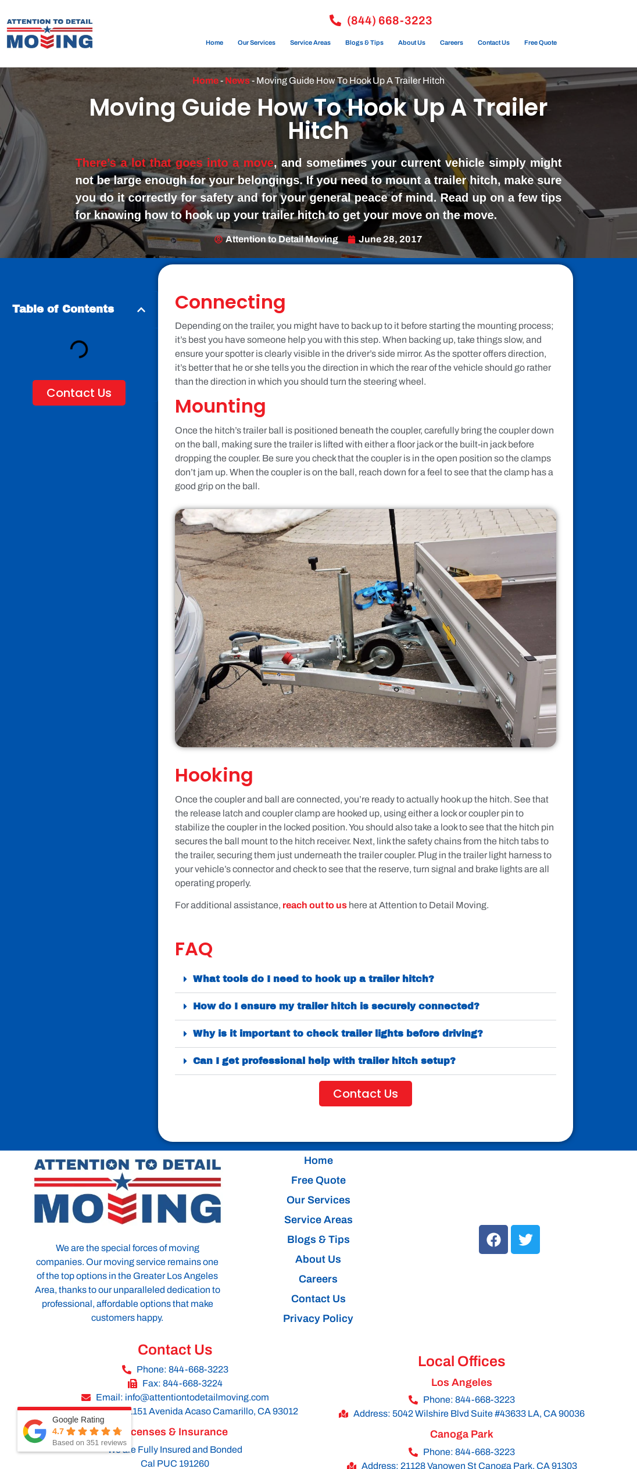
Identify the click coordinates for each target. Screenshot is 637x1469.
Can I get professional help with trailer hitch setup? (324, 1061)
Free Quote (540, 42)
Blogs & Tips (364, 42)
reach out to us (314, 905)
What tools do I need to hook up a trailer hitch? (313, 979)
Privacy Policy (318, 1318)
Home (214, 42)
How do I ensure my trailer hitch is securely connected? (336, 1006)
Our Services (256, 42)
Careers (451, 42)
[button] (141, 309)
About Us (411, 42)
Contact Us (494, 42)
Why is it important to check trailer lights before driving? (338, 1033)
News (237, 80)
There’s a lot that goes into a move (175, 162)
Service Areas (310, 42)
